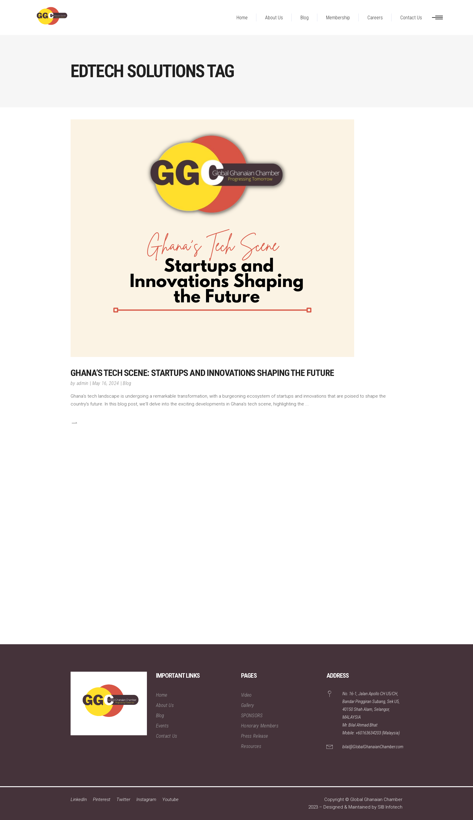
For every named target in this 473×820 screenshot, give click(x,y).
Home (161, 695)
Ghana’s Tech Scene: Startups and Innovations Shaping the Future (202, 372)
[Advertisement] (181, 553)
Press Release (254, 736)
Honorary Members (259, 726)
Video (246, 695)
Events (162, 726)
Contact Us (166, 736)
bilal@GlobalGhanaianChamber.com (372, 746)
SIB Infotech (390, 807)
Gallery (247, 705)
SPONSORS (252, 715)
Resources (251, 746)
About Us (165, 705)
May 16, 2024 (105, 383)
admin (82, 383)
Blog (127, 383)
